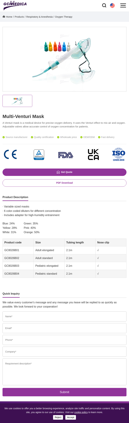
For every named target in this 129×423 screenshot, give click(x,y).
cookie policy (81, 412)
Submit (64, 392)
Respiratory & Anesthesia (39, 16)
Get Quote (64, 172)
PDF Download (64, 182)
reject (58, 417)
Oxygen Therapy (63, 16)
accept (70, 417)
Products (19, 16)
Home (9, 16)
